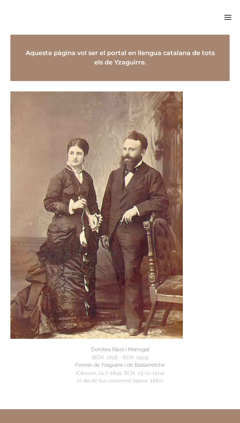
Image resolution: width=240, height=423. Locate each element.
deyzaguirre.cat (120, 17)
